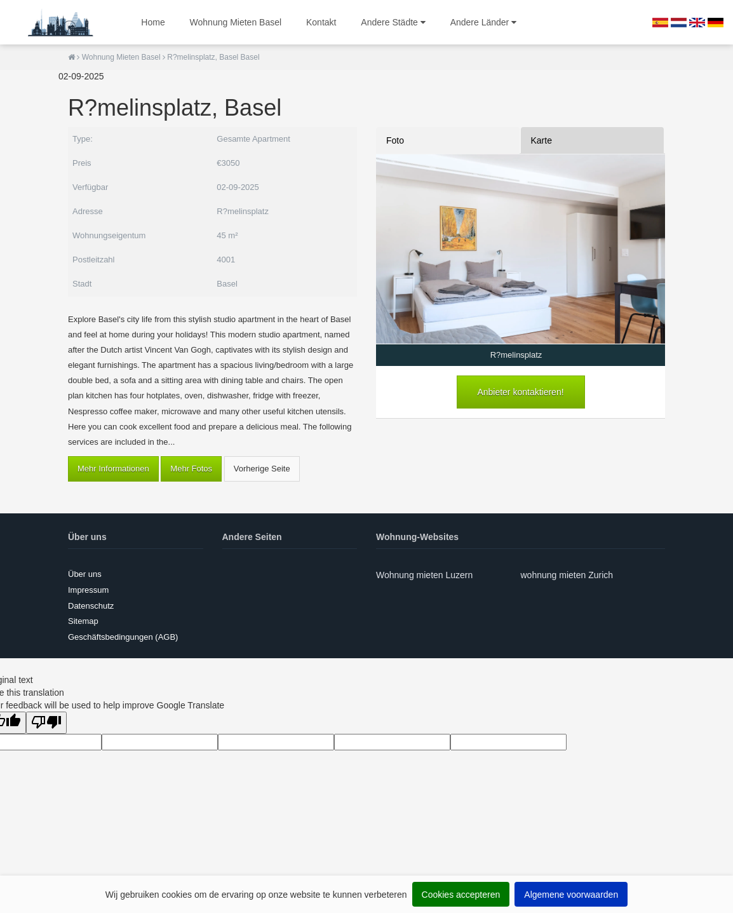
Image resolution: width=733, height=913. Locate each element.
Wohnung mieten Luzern (424, 575)
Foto (395, 140)
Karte (541, 140)
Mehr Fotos (191, 468)
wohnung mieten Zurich (567, 575)
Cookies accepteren (461, 894)
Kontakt (321, 22)
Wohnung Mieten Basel (236, 22)
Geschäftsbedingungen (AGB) (123, 637)
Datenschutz (91, 606)
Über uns (85, 574)
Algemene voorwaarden (571, 894)
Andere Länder (483, 22)
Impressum (88, 590)
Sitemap (83, 621)
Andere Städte (393, 22)
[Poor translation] (46, 723)
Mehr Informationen (113, 468)
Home (153, 22)
